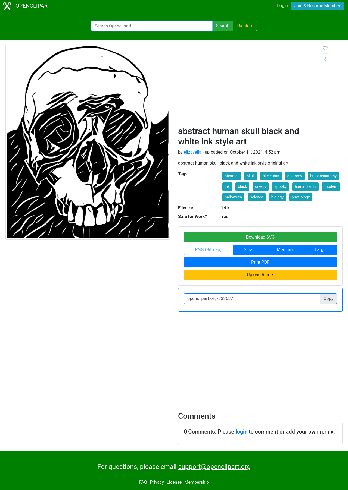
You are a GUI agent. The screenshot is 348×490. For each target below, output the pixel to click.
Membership (197, 482)
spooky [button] (280, 186)
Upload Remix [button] (260, 274)
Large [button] (320, 249)
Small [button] (249, 249)
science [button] (256, 197)
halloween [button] (233, 197)
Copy (328, 298)
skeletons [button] (271, 176)
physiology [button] (301, 197)
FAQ (143, 482)
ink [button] (227, 186)
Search (222, 25)
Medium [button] (285, 249)
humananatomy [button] (323, 176)
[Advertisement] (246, 85)
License (174, 482)
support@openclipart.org (214, 466)
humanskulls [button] (305, 186)
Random (245, 25)
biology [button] (277, 197)
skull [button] (251, 176)
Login (282, 5)
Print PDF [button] (260, 262)
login (241, 431)
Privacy (157, 482)
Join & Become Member (317, 5)
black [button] (242, 186)
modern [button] (330, 186)
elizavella (192, 152)
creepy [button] (260, 186)
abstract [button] (232, 176)
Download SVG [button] (260, 237)
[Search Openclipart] (152, 26)
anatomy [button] (294, 176)
